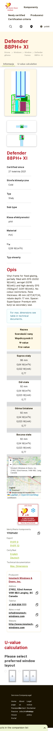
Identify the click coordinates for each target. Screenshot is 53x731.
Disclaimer (28, 708)
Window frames (28, 53)
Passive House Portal (13, 714)
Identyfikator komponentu (19, 529)
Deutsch (13, 557)
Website (12, 621)
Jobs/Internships (20, 711)
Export (10, 538)
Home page (13, 703)
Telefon (12, 601)
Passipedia (13, 708)
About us (20, 703)
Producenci (37, 15)
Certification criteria (19, 19)
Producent (13, 575)
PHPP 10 (13, 545)
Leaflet (12, 495)
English (12, 554)
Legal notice (28, 703)
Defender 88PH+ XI (39, 53)
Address (12, 586)
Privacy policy (28, 713)
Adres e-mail (14, 609)
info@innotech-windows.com (18, 615)
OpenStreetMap (29, 495)
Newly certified (16, 15)
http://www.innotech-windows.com (21, 626)
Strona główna (7, 53)
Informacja (8, 63)
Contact (20, 708)
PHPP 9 (12, 542)
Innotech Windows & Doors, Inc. (20, 580)
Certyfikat (11, 550)
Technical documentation (18, 562)
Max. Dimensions (17, 566)
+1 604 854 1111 (17, 604)
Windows (18, 52)
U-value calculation (27, 63)
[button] (10, 460)
